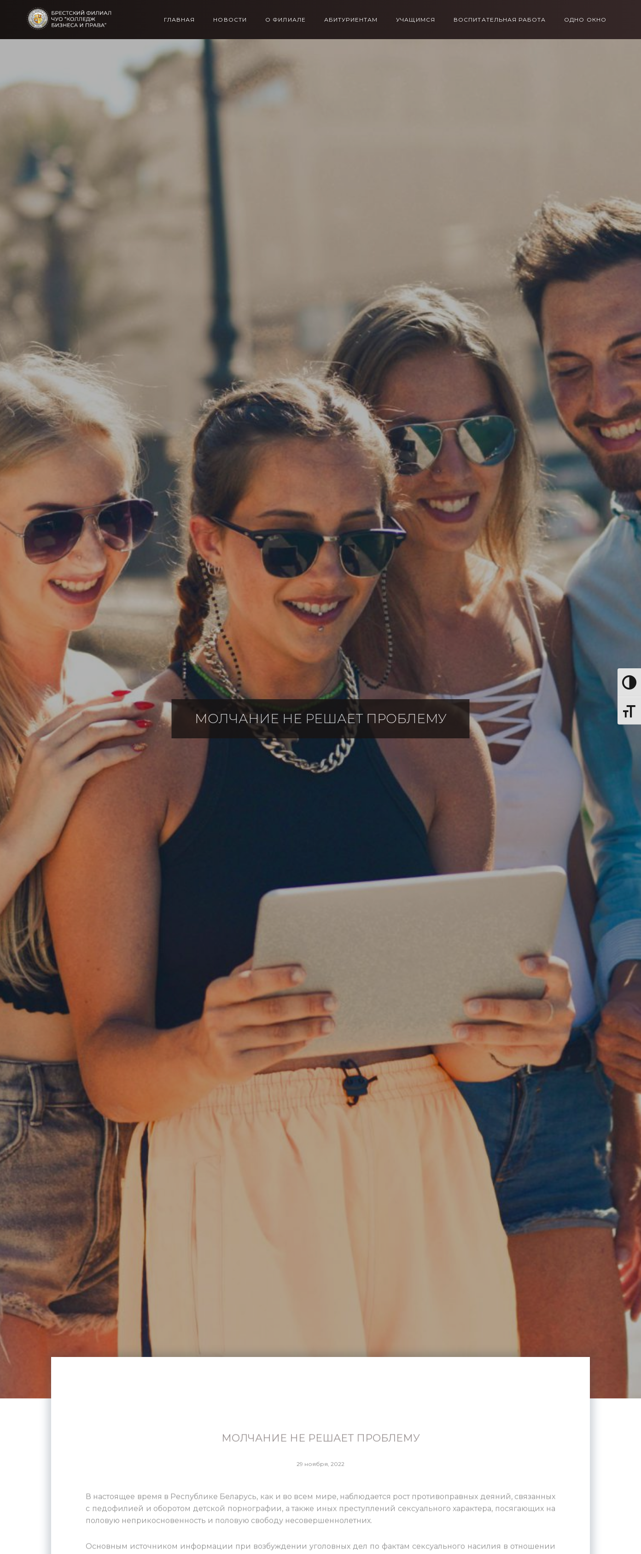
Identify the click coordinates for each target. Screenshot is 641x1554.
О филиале (285, 20)
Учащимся (415, 20)
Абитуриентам (351, 20)
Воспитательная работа (500, 20)
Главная (179, 20)
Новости (230, 20)
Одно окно (585, 20)
